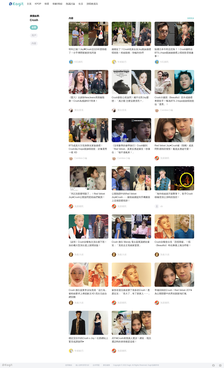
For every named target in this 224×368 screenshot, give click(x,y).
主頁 (29, 4)
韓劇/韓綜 (57, 4)
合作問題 (96, 365)
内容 (34, 43)
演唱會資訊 (92, 4)
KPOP (38, 4)
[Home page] (16, 4)
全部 (34, 27)
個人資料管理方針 (82, 365)
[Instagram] (220, 365)
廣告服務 (106, 365)
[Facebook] (213, 365)
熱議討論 (70, 4)
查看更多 (190, 18)
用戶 (34, 35)
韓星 (47, 4)
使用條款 (68, 365)
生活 (80, 4)
